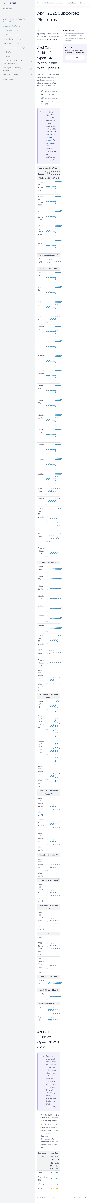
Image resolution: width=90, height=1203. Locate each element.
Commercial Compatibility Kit (17, 48)
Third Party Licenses (11, 35)
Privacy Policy (72, 1198)
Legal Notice (8, 79)
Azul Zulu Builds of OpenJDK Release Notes (14, 20)
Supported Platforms (11, 26)
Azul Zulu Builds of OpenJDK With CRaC (74, 39)
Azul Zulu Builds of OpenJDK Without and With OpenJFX (74, 34)
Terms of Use (84, 1198)
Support (82, 3)
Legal (78, 1198)
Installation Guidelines (15, 39)
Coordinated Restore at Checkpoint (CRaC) (12, 62)
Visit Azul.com (71, 3)
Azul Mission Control (11, 75)
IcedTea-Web (13, 52)
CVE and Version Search (15, 43)
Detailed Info (13, 56)
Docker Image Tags (10, 30)
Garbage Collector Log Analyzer (12, 69)
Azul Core (7, 8)
